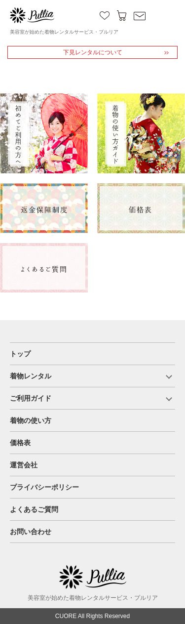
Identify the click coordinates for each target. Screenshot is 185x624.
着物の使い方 (30, 420)
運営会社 (23, 465)
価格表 (20, 443)
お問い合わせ (30, 532)
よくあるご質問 (34, 509)
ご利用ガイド (30, 398)
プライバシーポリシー (44, 487)
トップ (20, 354)
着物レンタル (30, 376)
